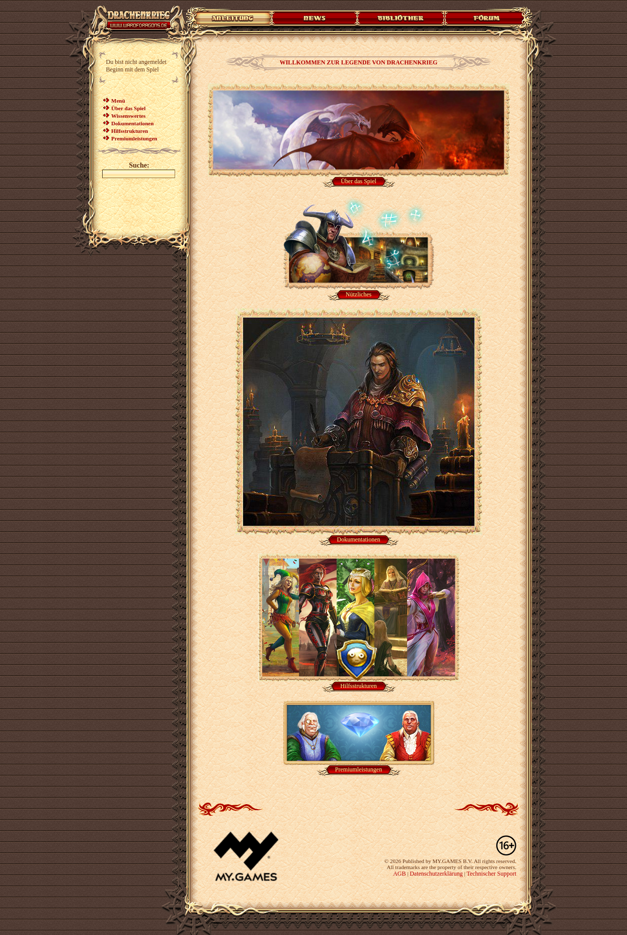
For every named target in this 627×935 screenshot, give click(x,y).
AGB (399, 873)
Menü (118, 101)
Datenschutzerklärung (436, 873)
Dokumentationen (132, 123)
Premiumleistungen (134, 138)
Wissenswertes (128, 116)
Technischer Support (491, 873)
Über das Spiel (128, 108)
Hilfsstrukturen (129, 131)
